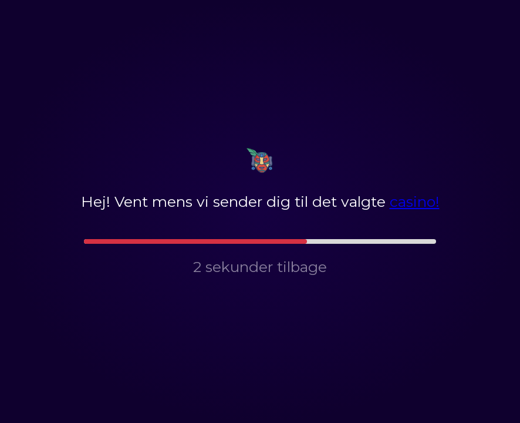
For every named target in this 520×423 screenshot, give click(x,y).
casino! (415, 201)
